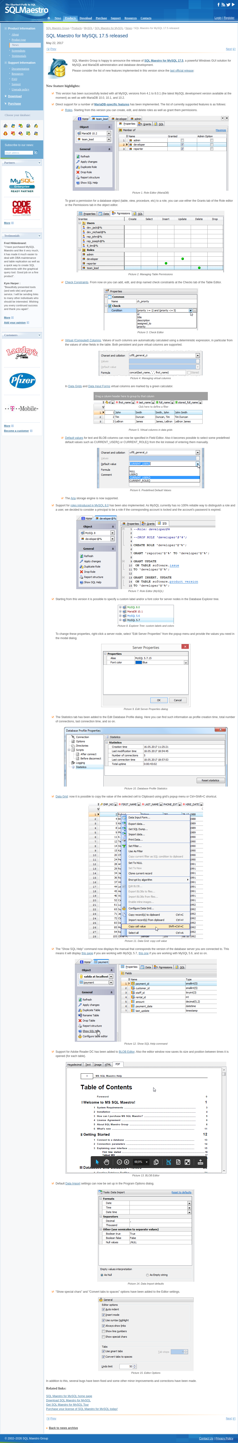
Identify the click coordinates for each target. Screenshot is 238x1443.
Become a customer (16, 430)
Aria (73, 498)
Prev (53, 49)
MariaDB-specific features (111, 104)
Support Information (21, 62)
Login (217, 18)
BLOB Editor (126, 1051)
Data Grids (75, 386)
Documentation (20, 68)
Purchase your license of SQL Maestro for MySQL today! (82, 1409)
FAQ (14, 79)
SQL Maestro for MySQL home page (69, 1396)
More (7, 222)
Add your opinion (15, 322)
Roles (68, 110)
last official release (182, 70)
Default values (74, 438)
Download (86, 18)
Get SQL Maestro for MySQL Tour (67, 1404)
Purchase (101, 18)
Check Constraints (76, 282)
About (15, 34)
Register (229, 18)
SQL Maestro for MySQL (109, 28)
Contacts (146, 18)
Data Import (72, 1183)
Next (229, 49)
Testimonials (19, 56)
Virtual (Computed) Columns (83, 340)
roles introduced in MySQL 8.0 (90, 505)
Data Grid (62, 796)
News (58, 18)
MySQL (88, 28)
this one (144, 953)
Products (70, 18)
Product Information (21, 28)
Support (116, 18)
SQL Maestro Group (57, 28)
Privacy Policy (224, 1438)
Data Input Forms (99, 386)
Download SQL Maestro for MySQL (68, 1400)
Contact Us (206, 1438)
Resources (130, 18)
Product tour (19, 39)
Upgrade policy (20, 89)
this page (87, 953)
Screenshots (18, 50)
